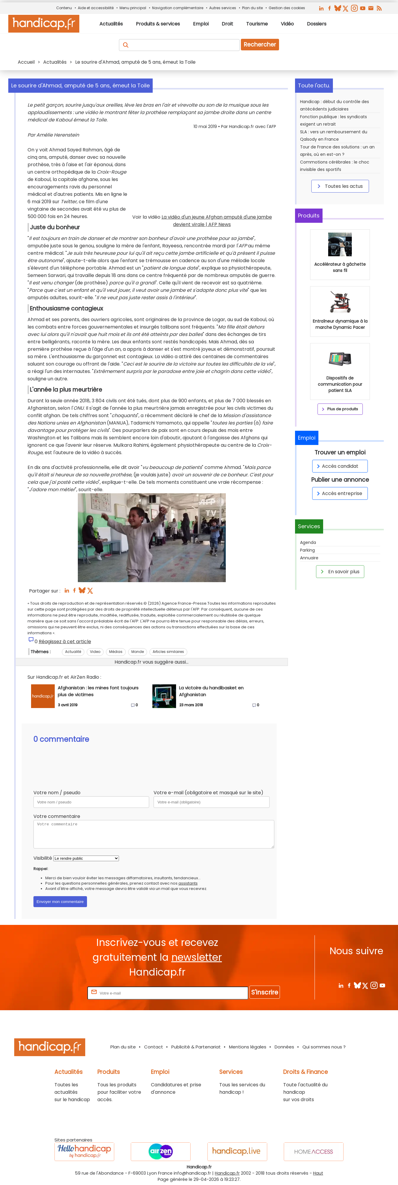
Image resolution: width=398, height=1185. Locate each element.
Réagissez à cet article (65, 641)
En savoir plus (339, 571)
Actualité (73, 651)
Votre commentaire (56, 816)
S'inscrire (264, 992)
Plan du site (252, 7)
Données (284, 1047)
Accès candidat (336, 466)
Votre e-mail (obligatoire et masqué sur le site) (208, 792)
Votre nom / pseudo (56, 792)
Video (95, 651)
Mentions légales (247, 1047)
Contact (153, 1047)
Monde (137, 651)
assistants (188, 883)
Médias (116, 651)
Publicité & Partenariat (196, 1047)
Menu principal (133, 7)
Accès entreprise (338, 493)
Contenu (64, 7)
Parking (307, 550)
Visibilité (42, 858)
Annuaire (309, 558)
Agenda (308, 542)
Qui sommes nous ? (324, 1047)
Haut (318, 1173)
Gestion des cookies (287, 7)
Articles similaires (168, 651)
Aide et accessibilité (96, 7)
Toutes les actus (339, 186)
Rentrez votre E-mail (62, 992)
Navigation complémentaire (177, 7)
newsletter (196, 957)
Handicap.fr (227, 1173)
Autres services (222, 7)
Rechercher (260, 45)
